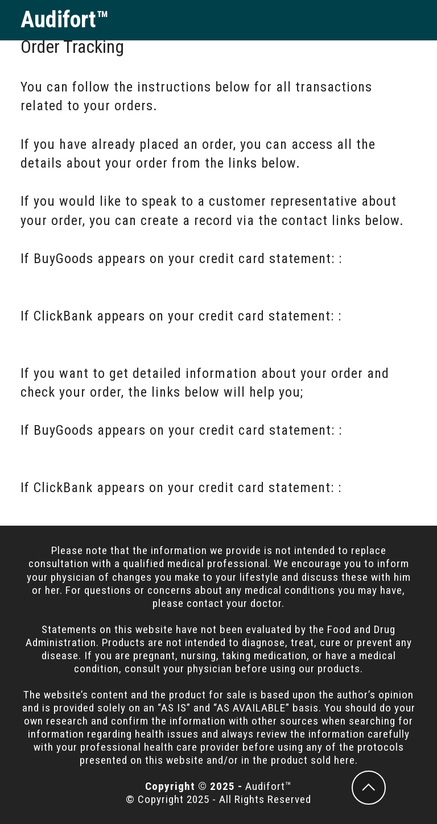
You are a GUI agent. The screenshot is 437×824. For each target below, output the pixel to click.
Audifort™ (64, 20)
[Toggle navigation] (408, 20)
